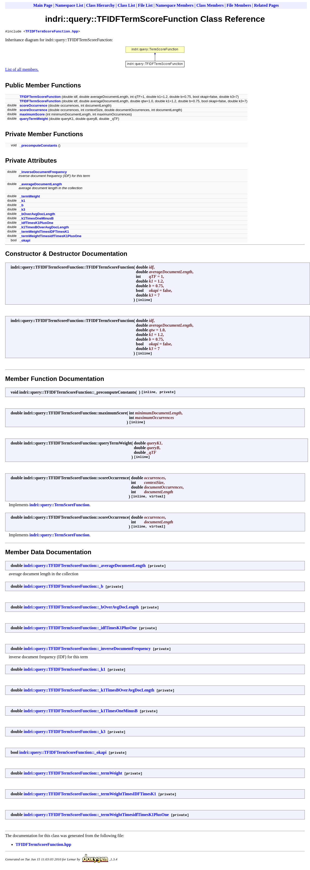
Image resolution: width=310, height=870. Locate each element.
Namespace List (69, 5)
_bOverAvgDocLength (37, 215)
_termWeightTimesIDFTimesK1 (44, 232)
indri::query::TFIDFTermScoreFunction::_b (63, 587)
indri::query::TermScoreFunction (59, 505)
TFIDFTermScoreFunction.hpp (51, 32)
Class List (126, 5)
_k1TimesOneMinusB (36, 219)
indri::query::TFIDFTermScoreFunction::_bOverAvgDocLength (81, 608)
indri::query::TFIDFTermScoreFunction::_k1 (64, 670)
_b (21, 206)
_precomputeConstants (38, 146)
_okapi (24, 241)
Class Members (210, 5)
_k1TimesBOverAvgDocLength (44, 228)
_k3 (22, 210)
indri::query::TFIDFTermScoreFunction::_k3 (64, 732)
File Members (238, 5)
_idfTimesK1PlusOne (36, 223)
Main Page (42, 5)
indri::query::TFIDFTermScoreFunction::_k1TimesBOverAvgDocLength (89, 691)
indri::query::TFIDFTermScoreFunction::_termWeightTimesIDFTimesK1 (90, 794)
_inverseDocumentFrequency (43, 173)
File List (145, 5)
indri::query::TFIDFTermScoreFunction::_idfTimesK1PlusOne (80, 628)
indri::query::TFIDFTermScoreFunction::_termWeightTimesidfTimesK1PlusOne (96, 815)
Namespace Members (175, 5)
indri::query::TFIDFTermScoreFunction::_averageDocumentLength (85, 566)
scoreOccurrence (33, 106)
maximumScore (32, 115)
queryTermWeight (33, 119)
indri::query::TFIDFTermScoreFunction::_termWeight (73, 774)
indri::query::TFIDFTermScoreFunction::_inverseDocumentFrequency (87, 649)
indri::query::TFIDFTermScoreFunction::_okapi (62, 753)
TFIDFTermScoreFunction (40, 97)
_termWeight (29, 197)
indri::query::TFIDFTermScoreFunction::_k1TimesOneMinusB (80, 711)
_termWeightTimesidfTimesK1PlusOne (50, 237)
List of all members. (22, 70)
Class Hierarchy (100, 5)
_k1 (22, 201)
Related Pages (266, 5)
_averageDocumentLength (40, 185)
